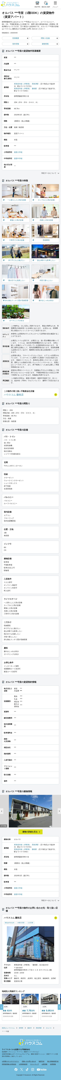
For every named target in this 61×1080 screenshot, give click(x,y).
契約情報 (15, 44)
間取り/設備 (45, 38)
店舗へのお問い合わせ (29, 1061)
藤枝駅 (34, 88)
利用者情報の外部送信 (9, 1064)
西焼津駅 (35, 84)
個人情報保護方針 (53, 1061)
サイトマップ (34, 1064)
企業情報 (44, 1064)
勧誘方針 (41, 1061)
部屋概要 (15, 38)
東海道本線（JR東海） (22, 84)
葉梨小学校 (18, 152)
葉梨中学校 (18, 158)
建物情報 (45, 44)
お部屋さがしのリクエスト (10, 1061)
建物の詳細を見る (30, 832)
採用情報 (53, 1064)
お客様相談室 (23, 1064)
